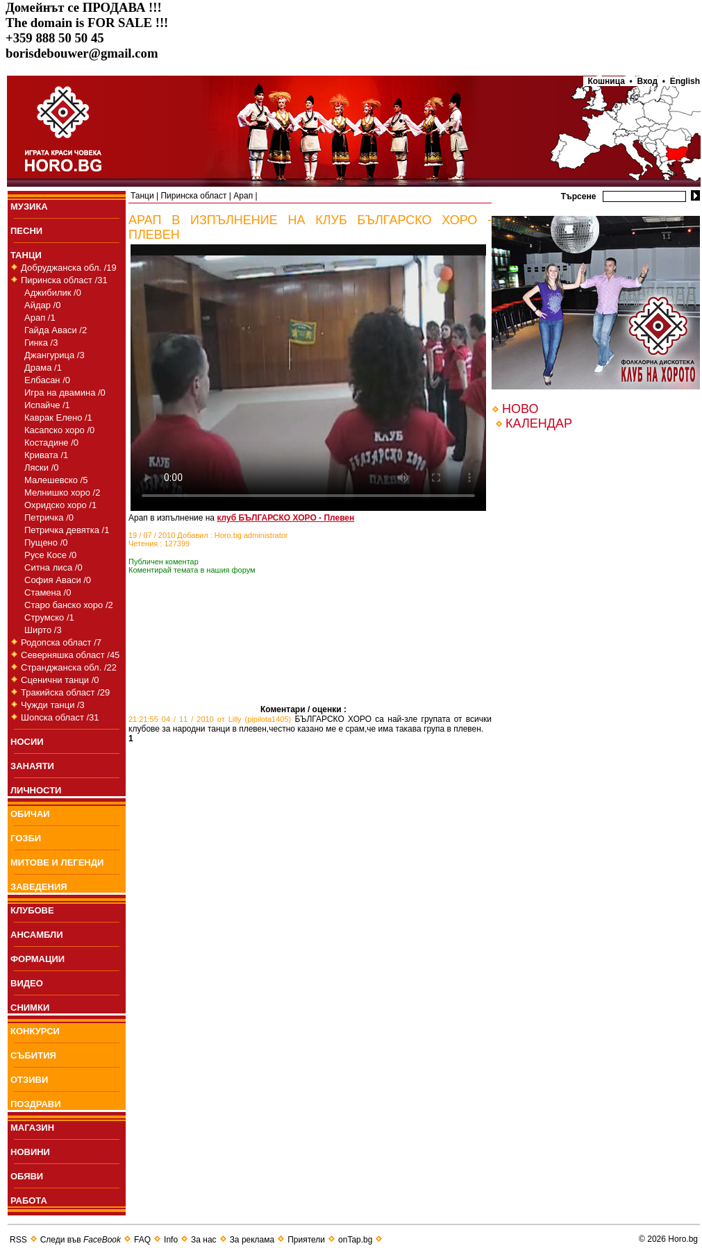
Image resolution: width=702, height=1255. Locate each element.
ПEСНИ (26, 231)
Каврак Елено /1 (58, 417)
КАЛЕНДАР (538, 423)
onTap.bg (355, 1240)
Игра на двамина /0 (65, 392)
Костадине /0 (51, 442)
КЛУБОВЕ (32, 910)
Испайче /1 (47, 405)
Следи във (80, 1240)
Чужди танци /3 (53, 705)
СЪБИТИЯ (33, 1055)
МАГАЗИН (32, 1127)
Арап (243, 196)
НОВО (520, 409)
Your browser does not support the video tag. (308, 377)
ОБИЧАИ (30, 814)
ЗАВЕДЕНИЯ (38, 887)
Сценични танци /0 (60, 680)
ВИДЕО (26, 983)
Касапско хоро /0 (59, 430)
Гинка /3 (41, 342)
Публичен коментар (163, 561)
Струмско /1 (49, 617)
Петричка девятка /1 (66, 530)
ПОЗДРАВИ (35, 1104)
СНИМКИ (29, 1007)
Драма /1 (43, 367)
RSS (18, 1240)
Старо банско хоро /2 (68, 605)
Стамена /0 (47, 592)
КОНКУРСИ (35, 1031)
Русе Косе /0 (50, 555)
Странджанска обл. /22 (69, 667)
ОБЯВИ (26, 1176)
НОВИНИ (30, 1152)
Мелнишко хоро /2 (62, 492)
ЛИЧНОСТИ (35, 790)
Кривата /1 (46, 455)
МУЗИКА (29, 206)
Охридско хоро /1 (60, 505)
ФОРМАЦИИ (37, 959)
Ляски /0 (41, 467)
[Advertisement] (194, 660)
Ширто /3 (43, 630)
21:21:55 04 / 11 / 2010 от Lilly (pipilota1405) (209, 719)
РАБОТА (28, 1200)
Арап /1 (40, 317)
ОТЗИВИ (29, 1080)
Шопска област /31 (60, 717)
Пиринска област (193, 196)
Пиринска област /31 (64, 280)
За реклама (252, 1240)
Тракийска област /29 (65, 692)
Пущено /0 (46, 542)
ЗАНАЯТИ (32, 766)
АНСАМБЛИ (36, 934)
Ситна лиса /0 (53, 567)
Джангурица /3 (54, 355)
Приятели (306, 1240)
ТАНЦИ (26, 255)
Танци (142, 196)
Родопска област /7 (61, 642)
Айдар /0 (42, 305)
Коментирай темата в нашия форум (192, 570)
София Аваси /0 (57, 580)
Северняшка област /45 (70, 655)
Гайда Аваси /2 (55, 330)
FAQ (142, 1240)
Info (171, 1240)
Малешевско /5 (55, 480)
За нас (204, 1240)
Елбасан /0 (47, 380)
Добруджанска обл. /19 (69, 267)
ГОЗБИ (25, 838)
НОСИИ (27, 741)
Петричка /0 (49, 517)
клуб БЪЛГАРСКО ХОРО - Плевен (285, 518)
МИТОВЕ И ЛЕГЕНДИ (56, 862)
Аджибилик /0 (52, 292)
